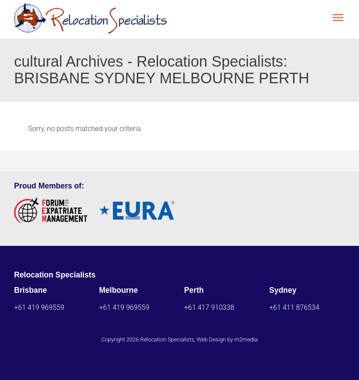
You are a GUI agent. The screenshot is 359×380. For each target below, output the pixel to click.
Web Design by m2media (227, 339)
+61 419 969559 (39, 307)
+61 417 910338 (209, 307)
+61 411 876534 (294, 307)
